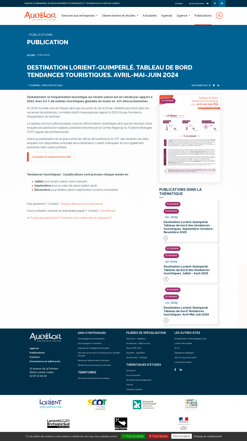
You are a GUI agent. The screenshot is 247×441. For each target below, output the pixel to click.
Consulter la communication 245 (52, 156)
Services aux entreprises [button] (78, 15)
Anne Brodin (108, 210)
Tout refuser (158, 436)
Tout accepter (133, 436)
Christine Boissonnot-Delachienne (82, 203)
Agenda (166, 15)
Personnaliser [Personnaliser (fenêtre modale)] (181, 436)
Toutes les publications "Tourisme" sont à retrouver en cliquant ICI (72, 217)
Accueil (31, 55)
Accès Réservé (198, 3)
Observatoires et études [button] (119, 15)
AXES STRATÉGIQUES (92, 333)
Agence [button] (182, 15)
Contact (176, 3)
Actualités (150, 15)
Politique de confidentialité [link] (208, 436)
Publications (203, 15)
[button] (219, 15)
